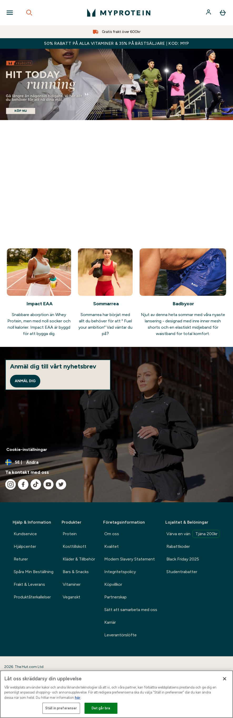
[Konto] (209, 12)
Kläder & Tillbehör (79, 559)
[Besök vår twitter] (61, 484)
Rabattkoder (178, 546)
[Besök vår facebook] (23, 484)
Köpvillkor (113, 584)
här (78, 698)
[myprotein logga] (118, 12)
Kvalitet (111, 546)
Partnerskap (115, 596)
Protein (70, 533)
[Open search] (29, 12)
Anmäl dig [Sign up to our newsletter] (25, 381)
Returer (21, 559)
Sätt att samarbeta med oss (130, 609)
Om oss (111, 533)
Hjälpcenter (25, 546)
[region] (116, 694)
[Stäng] (224, 679)
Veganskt (71, 596)
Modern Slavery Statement (129, 559)
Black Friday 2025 (182, 559)
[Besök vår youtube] (48, 484)
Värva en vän (192, 534)
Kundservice (25, 533)
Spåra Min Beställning (33, 571)
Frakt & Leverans (29, 584)
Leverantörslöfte (120, 634)
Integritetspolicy (120, 571)
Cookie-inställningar (26, 449)
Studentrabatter (181, 571)
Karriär (110, 622)
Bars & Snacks (76, 571)
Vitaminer (72, 584)
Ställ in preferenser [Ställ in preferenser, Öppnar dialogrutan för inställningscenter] (61, 708)
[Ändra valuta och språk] (116, 462)
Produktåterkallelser (32, 596)
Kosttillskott (74, 546)
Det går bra (101, 708)
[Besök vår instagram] (10, 484)
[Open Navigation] (10, 12)
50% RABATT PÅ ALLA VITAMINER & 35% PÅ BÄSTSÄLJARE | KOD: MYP (116, 43)
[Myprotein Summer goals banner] (116, 84)
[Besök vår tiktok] (36, 484)
